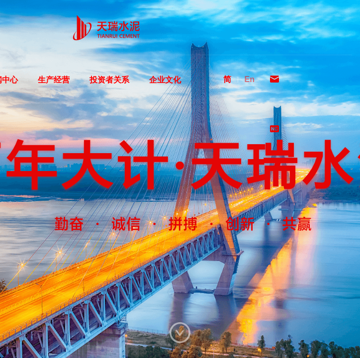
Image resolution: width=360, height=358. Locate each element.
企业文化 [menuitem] (165, 90)
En (250, 79)
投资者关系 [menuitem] (109, 90)
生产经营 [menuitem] (54, 90)
